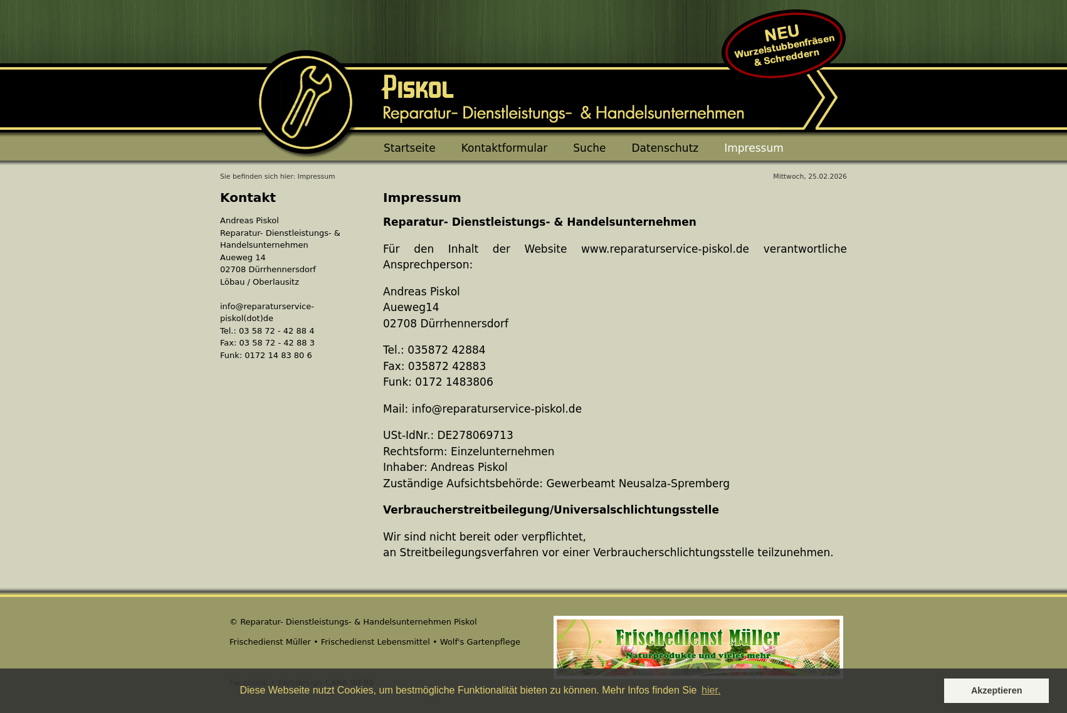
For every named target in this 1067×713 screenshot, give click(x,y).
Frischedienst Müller (270, 642)
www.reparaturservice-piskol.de (665, 249)
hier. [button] (711, 690)
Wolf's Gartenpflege (480, 642)
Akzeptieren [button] (996, 690)
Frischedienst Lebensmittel (375, 642)
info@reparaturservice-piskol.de (497, 409)
